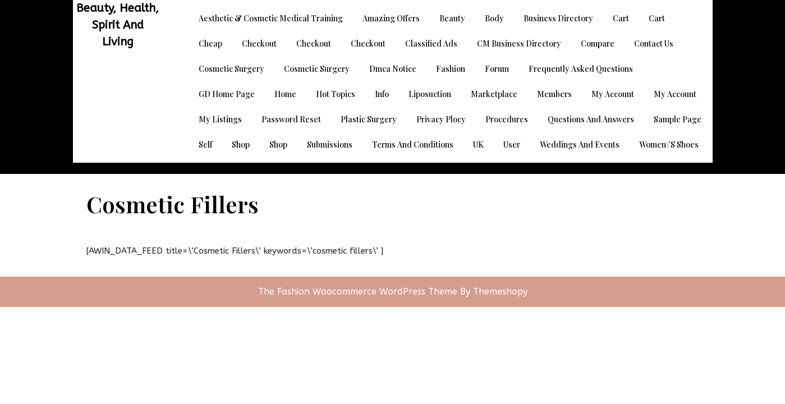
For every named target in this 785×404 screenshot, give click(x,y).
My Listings (220, 119)
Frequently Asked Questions (581, 68)
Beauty (452, 18)
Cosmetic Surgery (231, 68)
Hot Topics (335, 94)
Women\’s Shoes (669, 144)
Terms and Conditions (412, 144)
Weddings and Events (579, 144)
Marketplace (494, 94)
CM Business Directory (519, 43)
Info (382, 94)
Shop (241, 144)
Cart (621, 18)
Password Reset (291, 119)
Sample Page (677, 119)
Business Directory (558, 18)
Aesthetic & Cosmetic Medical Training (271, 18)
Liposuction (429, 94)
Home (285, 94)
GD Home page (227, 94)
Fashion (450, 68)
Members (554, 94)
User (511, 144)
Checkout (259, 43)
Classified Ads (431, 43)
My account (612, 94)
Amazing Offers (391, 18)
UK (478, 144)
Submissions (329, 144)
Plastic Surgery (369, 119)
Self (205, 144)
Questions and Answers (591, 119)
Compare (597, 43)
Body (494, 18)
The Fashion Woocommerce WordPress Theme (359, 291)
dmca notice (392, 68)
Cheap (210, 43)
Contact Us (653, 43)
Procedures (506, 119)
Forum (497, 68)
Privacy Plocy (441, 119)
